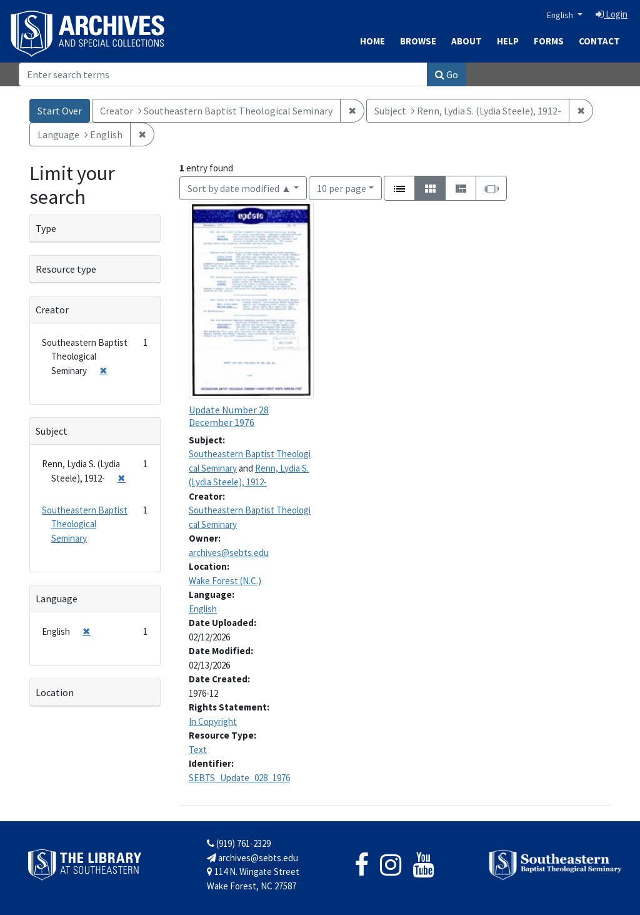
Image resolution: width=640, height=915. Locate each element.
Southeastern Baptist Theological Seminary (85, 524)
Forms (549, 41)
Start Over (60, 110)
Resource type (66, 269)
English (561, 15)
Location (55, 692)
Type (46, 228)
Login (612, 14)
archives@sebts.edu (229, 553)
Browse (418, 41)
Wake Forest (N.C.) (225, 581)
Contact (599, 41)
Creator (52, 309)
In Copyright (213, 721)
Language (57, 598)
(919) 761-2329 (239, 843)
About (466, 41)
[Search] (223, 74)
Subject (52, 431)
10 (341, 187)
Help (508, 41)
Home (372, 41)
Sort (239, 188)
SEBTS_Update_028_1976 (239, 778)
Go (446, 74)
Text (198, 750)
